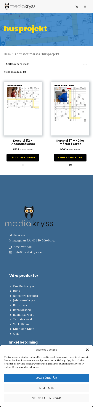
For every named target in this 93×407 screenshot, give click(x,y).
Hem (7, 54)
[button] (87, 350)
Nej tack (46, 388)
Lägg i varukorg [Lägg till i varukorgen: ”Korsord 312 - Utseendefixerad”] (23, 157)
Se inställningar (46, 398)
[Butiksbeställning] (46, 64)
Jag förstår (46, 378)
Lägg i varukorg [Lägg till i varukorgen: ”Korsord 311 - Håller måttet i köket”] (70, 157)
